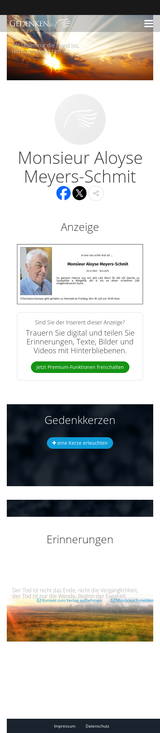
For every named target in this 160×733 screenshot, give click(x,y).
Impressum (64, 726)
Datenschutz (97, 726)
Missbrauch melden (132, 600)
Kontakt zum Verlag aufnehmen (69, 600)
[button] (149, 23)
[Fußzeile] (87, 726)
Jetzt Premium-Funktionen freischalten (80, 367)
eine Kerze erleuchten (80, 443)
